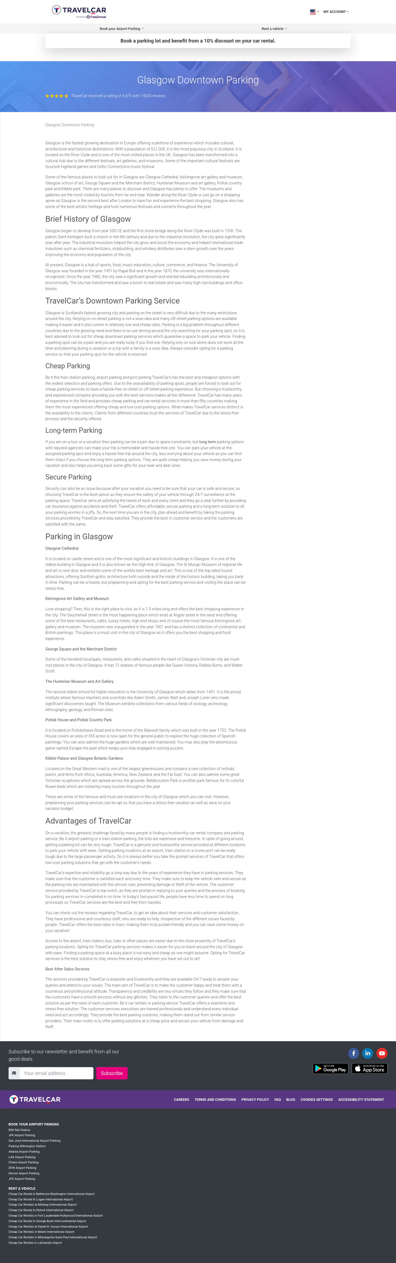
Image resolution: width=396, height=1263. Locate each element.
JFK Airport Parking (22, 1135)
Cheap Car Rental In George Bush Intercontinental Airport (47, 1221)
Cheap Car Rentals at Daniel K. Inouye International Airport (48, 1226)
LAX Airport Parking (22, 1157)
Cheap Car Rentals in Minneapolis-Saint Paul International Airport (53, 1237)
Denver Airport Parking (24, 1173)
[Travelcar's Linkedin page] (367, 1053)
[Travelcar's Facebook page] (353, 1053)
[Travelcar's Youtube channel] (381, 1053)
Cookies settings (317, 1100)
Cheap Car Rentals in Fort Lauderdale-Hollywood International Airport (56, 1215)
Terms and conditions (215, 1100)
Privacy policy (255, 1100)
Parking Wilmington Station (27, 1146)
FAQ (277, 1100)
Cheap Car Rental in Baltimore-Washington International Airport (52, 1194)
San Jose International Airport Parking (35, 1141)
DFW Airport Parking (22, 1168)
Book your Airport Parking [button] (120, 29)
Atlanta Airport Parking (24, 1151)
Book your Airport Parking (34, 1124)
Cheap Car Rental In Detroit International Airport (41, 1210)
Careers (181, 1100)
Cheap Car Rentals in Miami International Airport (42, 1232)
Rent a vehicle (22, 1188)
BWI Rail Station (19, 1130)
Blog (290, 1100)
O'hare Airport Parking (23, 1162)
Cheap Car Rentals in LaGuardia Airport (35, 1243)
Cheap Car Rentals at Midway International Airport (43, 1204)
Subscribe (112, 1073)
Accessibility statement (361, 1100)
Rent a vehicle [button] (273, 29)
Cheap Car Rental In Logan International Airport (41, 1199)
